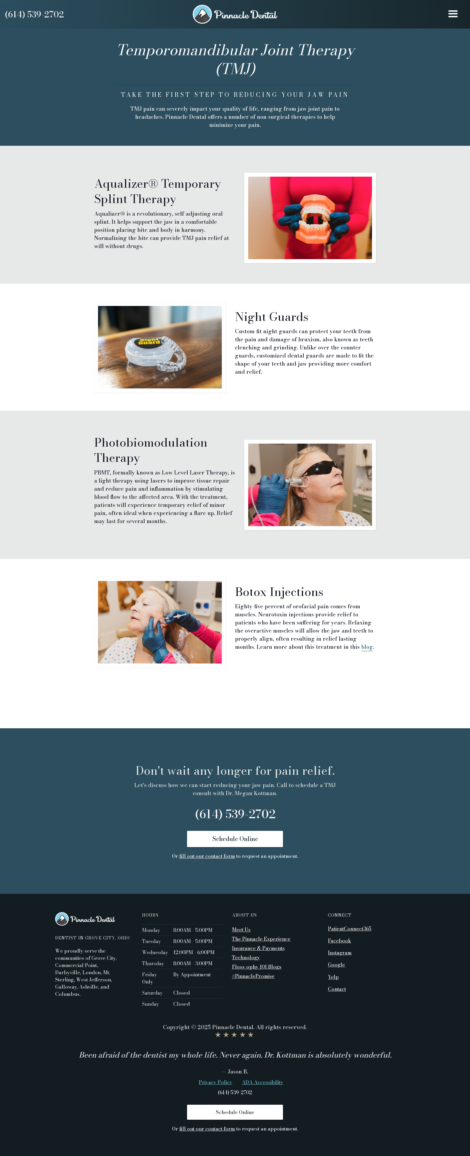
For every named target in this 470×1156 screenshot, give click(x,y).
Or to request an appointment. (235, 856)
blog (367, 647)
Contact (337, 988)
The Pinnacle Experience (261, 938)
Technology (246, 957)
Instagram (340, 952)
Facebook (339, 940)
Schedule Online (235, 838)
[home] (235, 14)
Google (336, 964)
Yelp (333, 976)
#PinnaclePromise (253, 976)
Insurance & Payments (258, 948)
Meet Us (241, 929)
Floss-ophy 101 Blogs (256, 966)
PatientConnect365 (349, 928)
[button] (453, 14)
